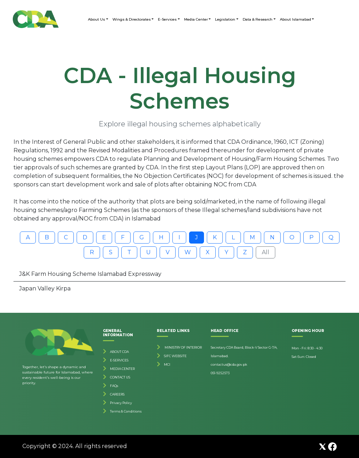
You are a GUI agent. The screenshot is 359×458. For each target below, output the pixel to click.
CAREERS (117, 394)
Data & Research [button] (257, 19)
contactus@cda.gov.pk (229, 364)
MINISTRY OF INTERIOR (183, 347)
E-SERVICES (119, 360)
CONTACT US (120, 377)
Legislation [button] (225, 19)
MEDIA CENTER (122, 369)
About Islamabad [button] (295, 19)
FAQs (114, 386)
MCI (167, 364)
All (265, 252)
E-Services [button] (167, 19)
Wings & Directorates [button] (131, 19)
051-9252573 (220, 373)
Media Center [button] (196, 19)
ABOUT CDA (119, 352)
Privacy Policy (121, 403)
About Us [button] (96, 19)
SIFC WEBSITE (175, 356)
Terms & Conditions (126, 411)
